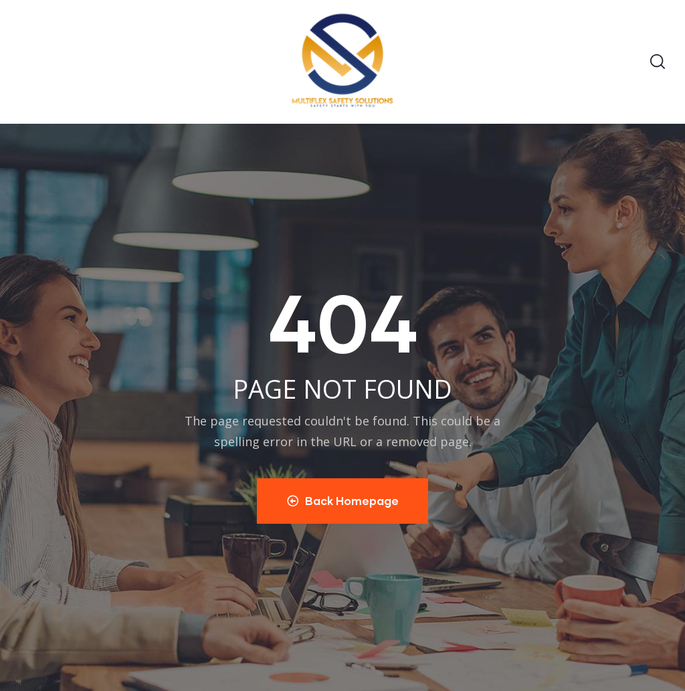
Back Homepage (343, 501)
